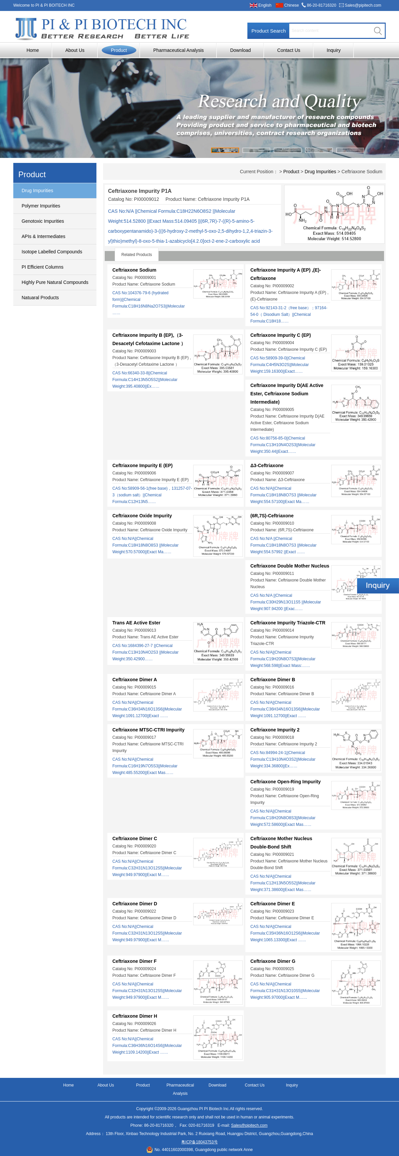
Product (119, 50)
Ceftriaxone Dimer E (272, 903)
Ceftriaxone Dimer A (134, 679)
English (264, 5)
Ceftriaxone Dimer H (134, 1016)
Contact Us (288, 50)
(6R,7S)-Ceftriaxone (272, 515)
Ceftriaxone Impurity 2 (275, 729)
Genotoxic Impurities (43, 221)
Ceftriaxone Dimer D (134, 903)
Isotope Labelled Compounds (52, 251)
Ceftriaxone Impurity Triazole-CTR (288, 622)
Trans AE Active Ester (136, 622)
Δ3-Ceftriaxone (267, 465)
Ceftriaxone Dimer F (134, 961)
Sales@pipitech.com (363, 5)
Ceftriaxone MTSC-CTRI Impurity (148, 729)
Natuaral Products (40, 297)
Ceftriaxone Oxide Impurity (142, 515)
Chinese (291, 5)
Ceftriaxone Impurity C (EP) (280, 335)
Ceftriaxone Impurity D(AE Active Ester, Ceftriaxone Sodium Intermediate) (287, 394)
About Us (74, 50)
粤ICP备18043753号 (199, 1142)
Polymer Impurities (41, 205)
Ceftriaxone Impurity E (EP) (142, 465)
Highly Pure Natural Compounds (55, 282)
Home (33, 50)
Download (240, 50)
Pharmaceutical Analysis (178, 50)
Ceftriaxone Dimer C (134, 838)
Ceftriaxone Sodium (134, 270)
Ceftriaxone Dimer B (272, 679)
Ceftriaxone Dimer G (272, 961)
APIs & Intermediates (44, 236)
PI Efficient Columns (43, 267)
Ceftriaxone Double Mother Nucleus (289, 566)
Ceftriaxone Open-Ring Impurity (285, 781)
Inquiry (333, 50)
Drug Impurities (37, 190)
